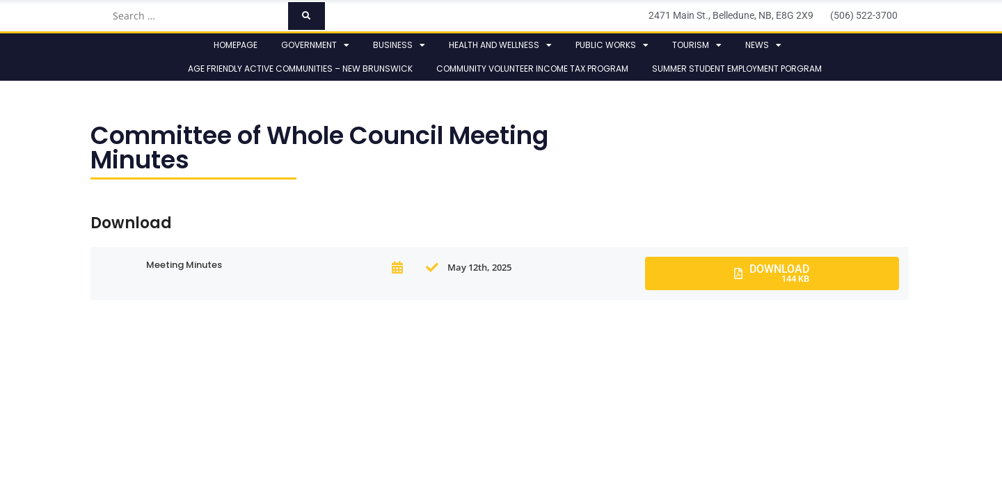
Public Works (612, 45)
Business (399, 45)
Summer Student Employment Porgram (737, 68)
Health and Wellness (500, 45)
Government (315, 45)
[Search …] (195, 16)
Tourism (697, 45)
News (763, 45)
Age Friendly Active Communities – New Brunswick (300, 68)
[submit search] (306, 16)
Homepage (235, 45)
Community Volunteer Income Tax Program (532, 68)
